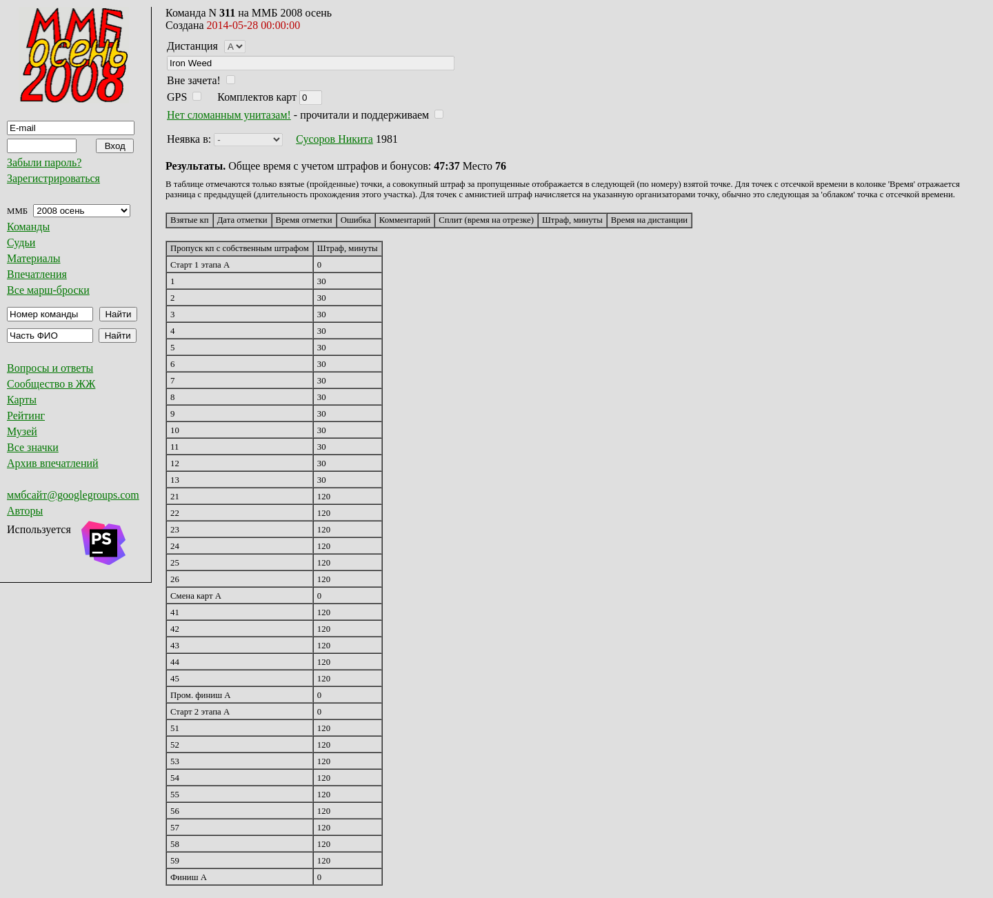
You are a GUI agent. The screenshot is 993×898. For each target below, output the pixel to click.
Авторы (25, 511)
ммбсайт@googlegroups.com (73, 495)
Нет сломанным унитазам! (229, 115)
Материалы (34, 258)
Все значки (33, 447)
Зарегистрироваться (53, 178)
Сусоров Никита (334, 139)
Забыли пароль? (44, 162)
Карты (22, 400)
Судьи (21, 242)
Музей (22, 431)
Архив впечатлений (53, 463)
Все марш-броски (48, 290)
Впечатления (37, 274)
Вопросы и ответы (50, 368)
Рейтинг (26, 415)
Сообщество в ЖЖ (51, 384)
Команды (28, 226)
